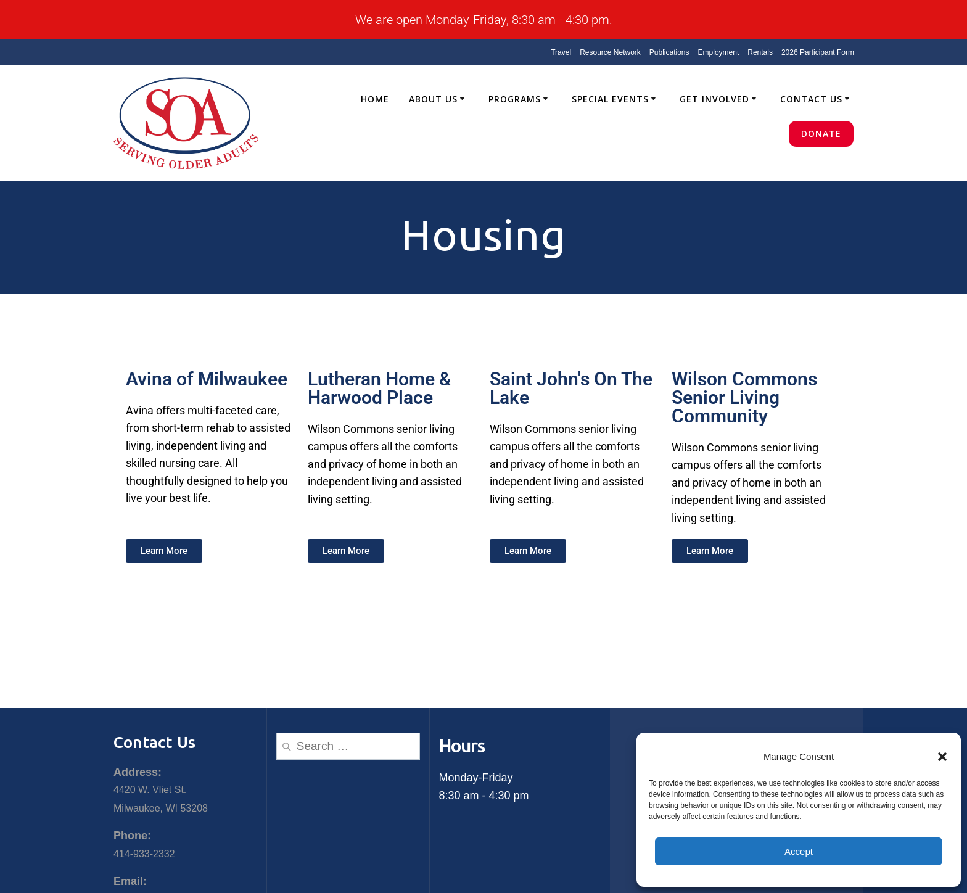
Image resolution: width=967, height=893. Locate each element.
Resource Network (610, 52)
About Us (433, 99)
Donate (821, 133)
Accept (798, 851)
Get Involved (714, 99)
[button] (942, 757)
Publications (669, 52)
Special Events (610, 99)
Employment (718, 52)
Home (375, 99)
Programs (514, 99)
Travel (561, 52)
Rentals (760, 52)
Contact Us (811, 99)
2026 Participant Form (817, 52)
